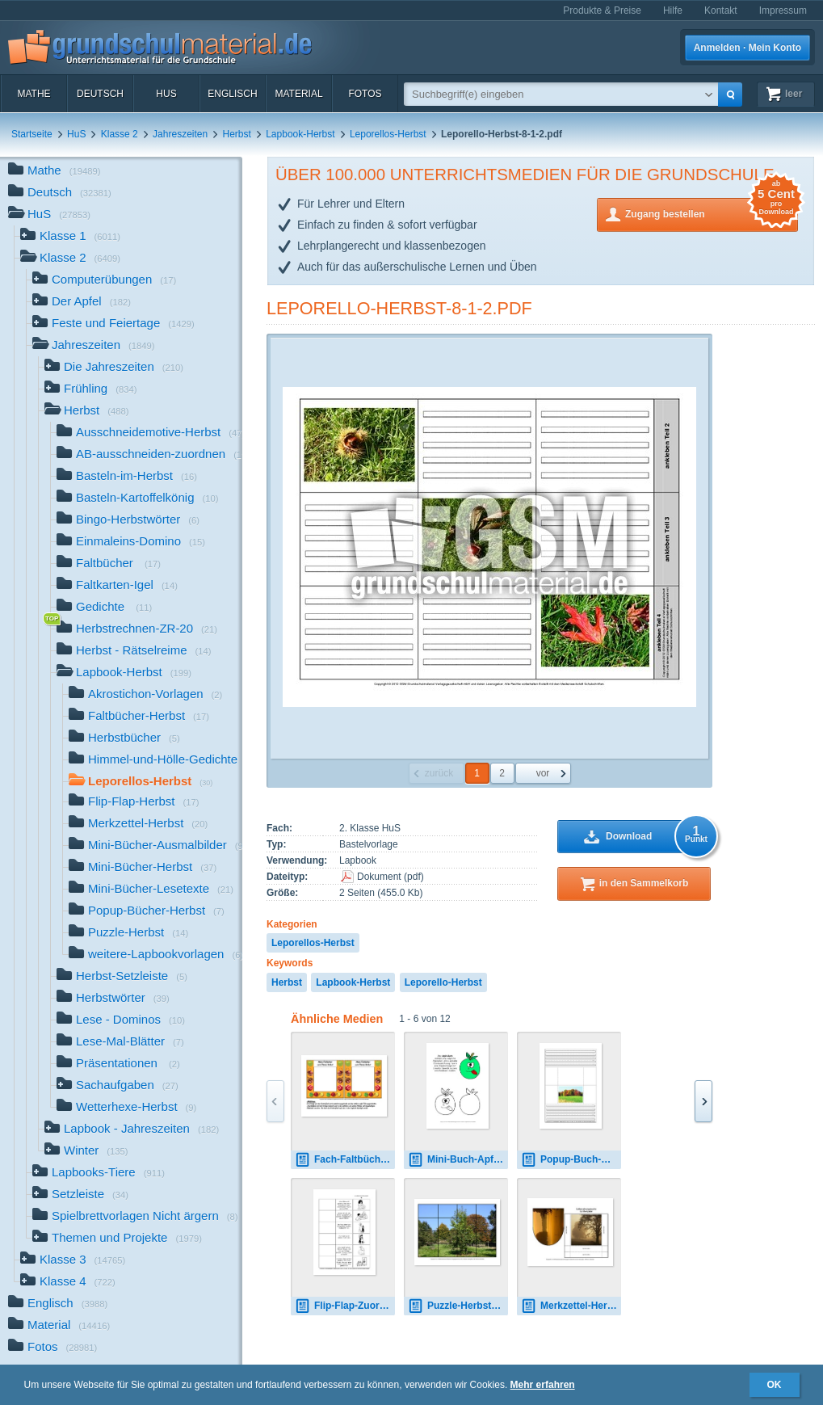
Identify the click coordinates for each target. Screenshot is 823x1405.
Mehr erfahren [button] (542, 1384)
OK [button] (774, 1384)
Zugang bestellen (711, 213)
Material (298, 93)
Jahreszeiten (180, 134)
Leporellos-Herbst (388, 134)
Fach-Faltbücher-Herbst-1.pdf (345, 1159)
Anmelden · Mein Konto (747, 47)
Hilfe (672, 10)
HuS (166, 93)
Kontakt (720, 10)
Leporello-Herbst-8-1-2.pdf (399, 308)
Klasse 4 (67, 1282)
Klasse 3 (72, 1261)
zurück (439, 773)
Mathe (33, 93)
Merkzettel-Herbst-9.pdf (571, 1306)
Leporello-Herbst (443, 982)
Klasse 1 (70, 237)
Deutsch (100, 93)
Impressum (783, 10)
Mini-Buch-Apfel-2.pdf (458, 1159)
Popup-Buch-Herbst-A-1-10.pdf (571, 1159)
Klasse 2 (119, 134)
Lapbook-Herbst (300, 134)
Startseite (31, 134)
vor (543, 773)
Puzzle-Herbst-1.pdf (458, 1306)
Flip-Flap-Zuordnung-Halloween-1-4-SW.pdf (345, 1306)
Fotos (364, 93)
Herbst (237, 134)
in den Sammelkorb (644, 883)
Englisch (232, 93)
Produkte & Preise (602, 10)
